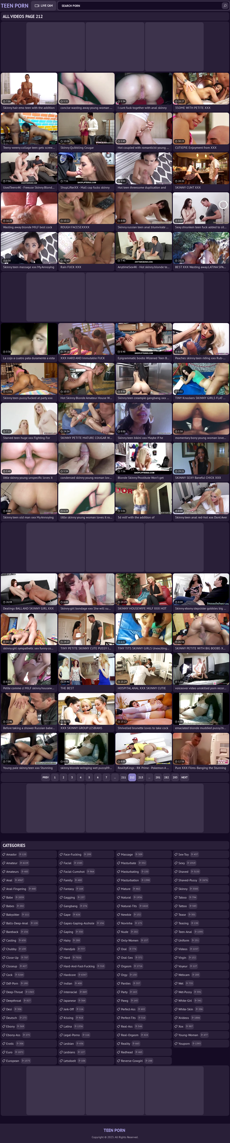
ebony (15, 1026)
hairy (72, 940)
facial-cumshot (79, 871)
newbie (131, 914)
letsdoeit (75, 1061)
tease (187, 914)
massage (132, 854)
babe (15, 897)
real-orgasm (135, 1035)
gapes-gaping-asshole (84, 923)
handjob (75, 949)
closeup (17, 966)
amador (16, 854)
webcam (189, 975)
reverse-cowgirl (137, 1061)
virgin (187, 957)
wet (186, 983)
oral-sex (132, 957)
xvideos (189, 1018)
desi (14, 1009)
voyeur (188, 966)
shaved (189, 871)
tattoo (187, 906)
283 (175, 777)
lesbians (75, 1052)
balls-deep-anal (22, 923)
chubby (16, 949)
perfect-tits (133, 1018)
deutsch (17, 1018)
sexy (187, 863)
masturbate (134, 863)
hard (73, 957)
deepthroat (19, 1000)
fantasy (74, 889)
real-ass (132, 1026)
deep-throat (20, 992)
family (73, 880)
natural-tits (135, 906)
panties (131, 983)
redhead (132, 1052)
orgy (129, 975)
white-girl (190, 1000)
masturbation (136, 880)
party (129, 992)
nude (130, 932)
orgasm (132, 966)
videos (188, 949)
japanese (75, 1000)
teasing (188, 923)
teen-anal (191, 932)
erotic (15, 1043)
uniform (189, 940)
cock (15, 975)
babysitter (18, 914)
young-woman (193, 1035)
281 (158, 777)
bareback (17, 932)
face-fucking (78, 854)
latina (74, 1026)
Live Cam (47, 5)
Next (184, 777)
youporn (190, 1043)
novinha (132, 923)
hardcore (76, 975)
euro (15, 1052)
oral (129, 949)
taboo (187, 897)
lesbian (74, 1043)
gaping (74, 932)
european (18, 1061)
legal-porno (77, 1035)
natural (132, 897)
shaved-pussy (193, 880)
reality (130, 1043)
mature (131, 889)
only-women (135, 940)
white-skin (191, 1009)
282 (166, 777)
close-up (17, 957)
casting (16, 940)
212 (132, 777)
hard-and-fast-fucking (84, 966)
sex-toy (188, 854)
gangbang (76, 906)
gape (72, 914)
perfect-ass (133, 1009)
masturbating (135, 871)
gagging (75, 897)
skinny (188, 889)
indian (73, 983)
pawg (130, 1000)
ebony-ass (18, 1035)
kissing (74, 1018)
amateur (17, 863)
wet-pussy (190, 992)
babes (15, 906)
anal (15, 880)
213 (140, 777)
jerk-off (74, 1009)
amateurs (17, 871)
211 (123, 777)
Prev (46, 777)
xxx (186, 1026)
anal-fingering (21, 889)
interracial (76, 992)
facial (73, 863)
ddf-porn (17, 983)
